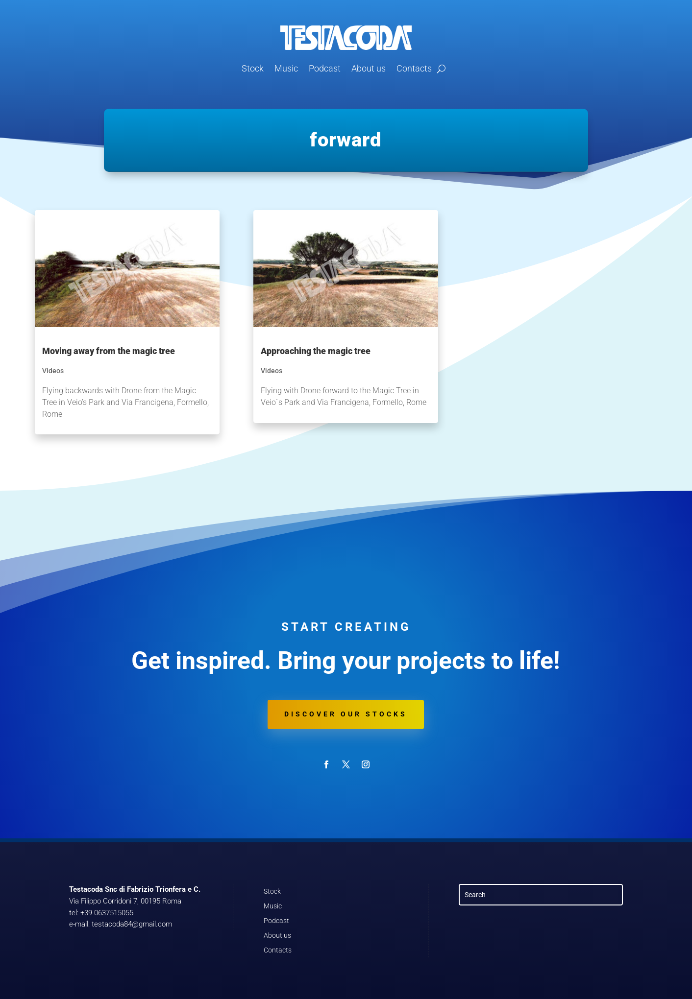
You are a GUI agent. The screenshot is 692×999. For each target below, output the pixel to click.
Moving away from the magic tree (108, 351)
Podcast (325, 68)
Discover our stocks (345, 714)
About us (368, 68)
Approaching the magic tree (316, 351)
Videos (53, 371)
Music (286, 68)
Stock (253, 68)
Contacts (414, 68)
